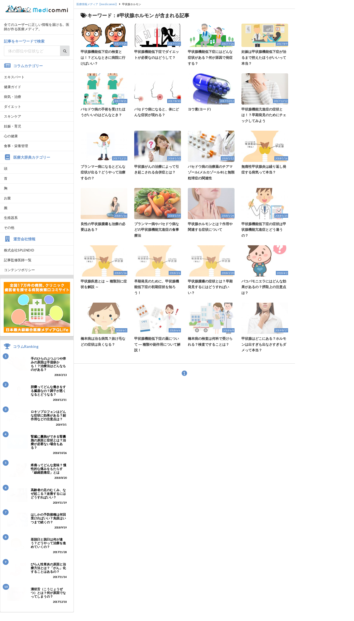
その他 (9, 227)
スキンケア (12, 116)
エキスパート (14, 77)
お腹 (7, 198)
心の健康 (11, 136)
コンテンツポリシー (19, 270)
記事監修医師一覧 (17, 260)
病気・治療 (12, 96)
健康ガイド (12, 87)
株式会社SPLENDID (19, 250)
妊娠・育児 (12, 126)
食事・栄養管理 (16, 146)
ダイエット (12, 106)
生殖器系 (11, 218)
